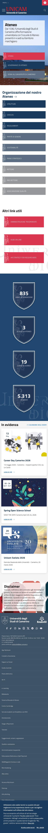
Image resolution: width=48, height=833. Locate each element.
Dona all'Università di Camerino (21, 74)
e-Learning (5, 688)
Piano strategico (14, 158)
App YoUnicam (6, 650)
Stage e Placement (8, 724)
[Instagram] (15, 628)
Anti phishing (6, 794)
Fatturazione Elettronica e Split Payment (14, 756)
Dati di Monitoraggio (8, 800)
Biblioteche (5, 694)
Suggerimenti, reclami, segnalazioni (13, 738)
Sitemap (4, 788)
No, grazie (40, 827)
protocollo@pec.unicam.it (19, 644)
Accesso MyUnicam (8, 782)
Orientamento (6, 718)
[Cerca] (45, 10)
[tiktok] (11, 628)
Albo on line (16, 239)
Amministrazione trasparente (11, 750)
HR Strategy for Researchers (23, 257)
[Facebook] (7, 628)
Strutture (11, 104)
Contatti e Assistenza (8, 656)
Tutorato (4, 729)
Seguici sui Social (7, 662)
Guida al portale (6, 668)
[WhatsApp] (37, 628)
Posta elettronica (7, 674)
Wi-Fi (3, 680)
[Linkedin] (19, 628)
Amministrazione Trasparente (24, 221)
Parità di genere (14, 136)
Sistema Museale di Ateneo (10, 700)
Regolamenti (12, 125)
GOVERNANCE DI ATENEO (17, 65)
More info (31, 823)
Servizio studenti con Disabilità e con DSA (14, 712)
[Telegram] (32, 628)
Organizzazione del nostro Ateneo (21, 94)
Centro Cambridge (7, 706)
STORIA (10, 56)
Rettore (10, 169)
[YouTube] (41, 628)
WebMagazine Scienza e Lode (11, 762)
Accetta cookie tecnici (28, 827)
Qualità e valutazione (8, 744)
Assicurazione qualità (16, 191)
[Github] (24, 628)
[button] (6, 3)
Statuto (10, 115)
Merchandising (6, 768)
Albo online (5, 774)
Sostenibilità (12, 147)
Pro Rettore (12, 180)
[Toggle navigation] (4, 10)
